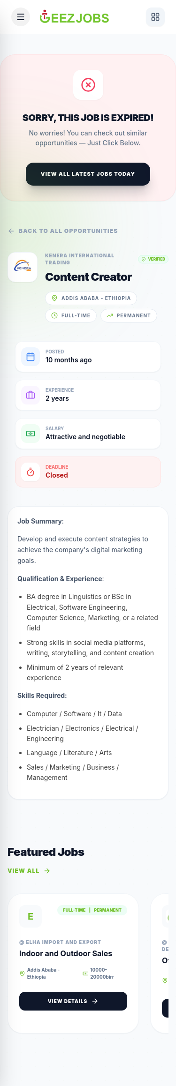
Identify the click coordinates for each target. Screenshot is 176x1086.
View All (29, 871)
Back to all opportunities (63, 231)
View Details (73, 1001)
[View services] (155, 16)
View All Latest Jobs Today (88, 174)
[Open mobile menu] (20, 16)
